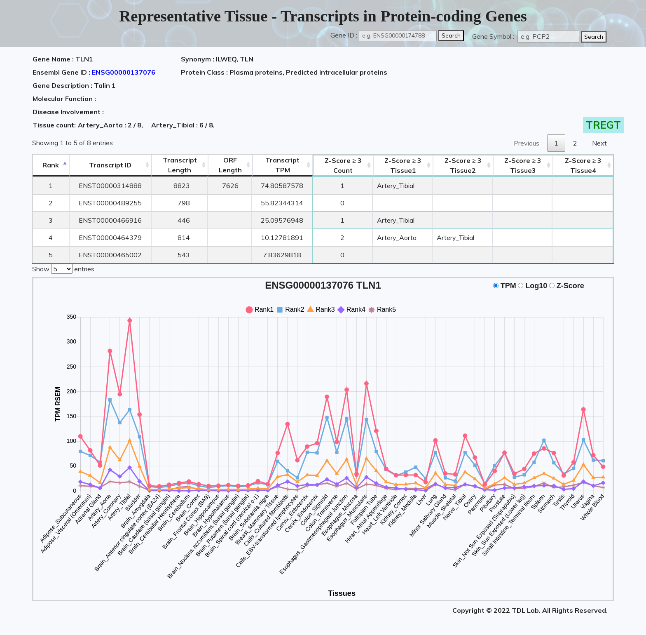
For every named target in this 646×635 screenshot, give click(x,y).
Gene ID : (343, 35)
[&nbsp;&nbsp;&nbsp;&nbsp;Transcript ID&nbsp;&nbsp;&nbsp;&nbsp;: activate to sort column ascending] (110, 165)
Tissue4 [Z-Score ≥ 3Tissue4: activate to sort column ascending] (583, 165)
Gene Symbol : (494, 36)
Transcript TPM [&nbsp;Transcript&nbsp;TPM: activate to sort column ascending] (282, 165)
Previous (526, 143)
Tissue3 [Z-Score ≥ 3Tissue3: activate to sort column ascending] (522, 165)
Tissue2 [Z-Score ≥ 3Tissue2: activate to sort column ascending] (463, 165)
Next (599, 143)
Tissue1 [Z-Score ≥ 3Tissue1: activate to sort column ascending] (402, 165)
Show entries (63, 268)
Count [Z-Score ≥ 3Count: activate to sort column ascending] (343, 165)
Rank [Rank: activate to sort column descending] (50, 165)
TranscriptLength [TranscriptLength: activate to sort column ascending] (180, 165)
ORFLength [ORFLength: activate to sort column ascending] (230, 165)
